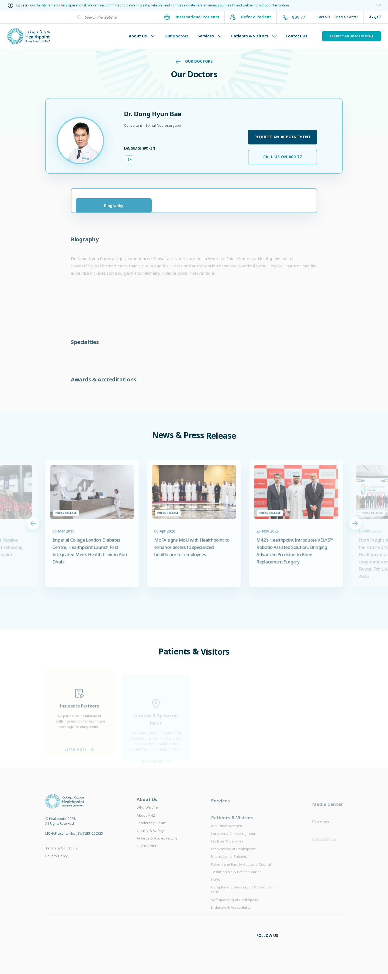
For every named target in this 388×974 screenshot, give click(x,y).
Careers (323, 17)
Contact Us (296, 35)
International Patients (191, 17)
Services (210, 35)
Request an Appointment (351, 36)
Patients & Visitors (253, 35)
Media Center (346, 17)
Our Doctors (176, 35)
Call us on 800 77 (282, 156)
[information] (377, 5)
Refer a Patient (250, 17)
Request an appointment (282, 136)
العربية (375, 17)
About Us (142, 35)
